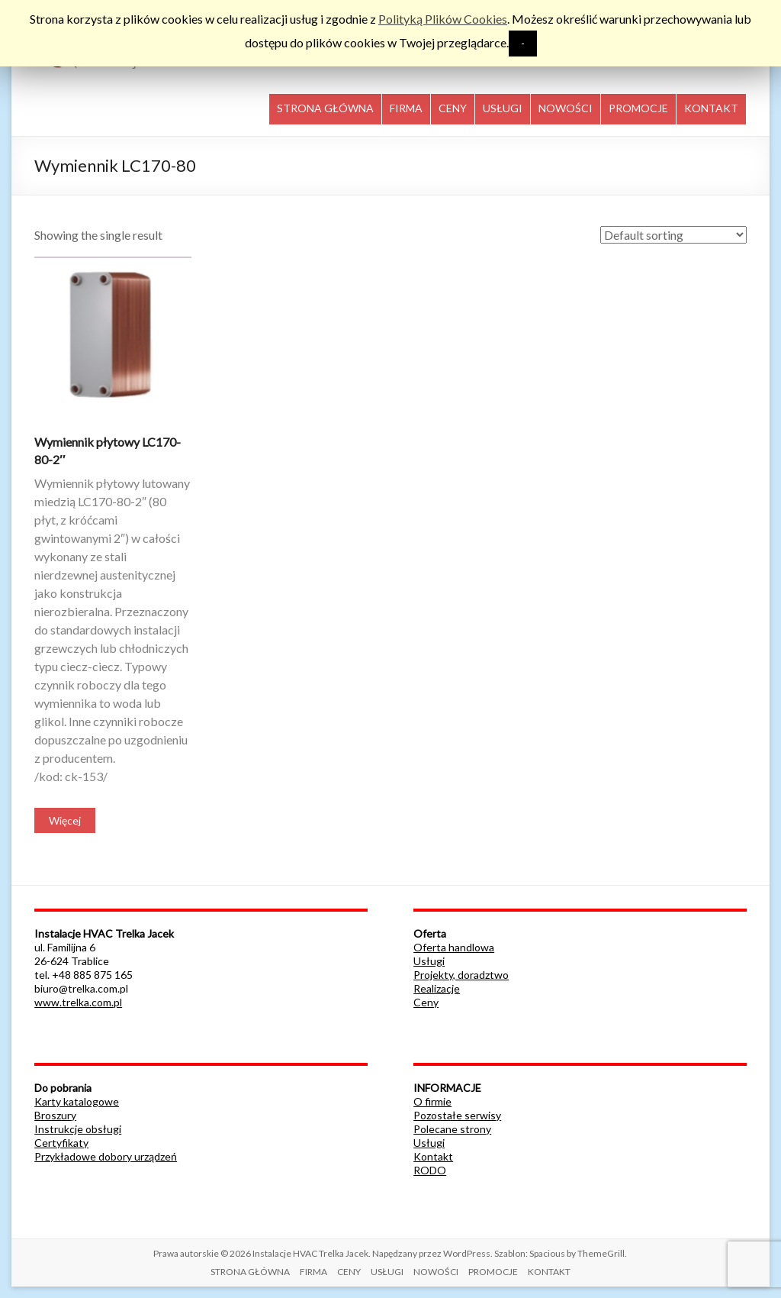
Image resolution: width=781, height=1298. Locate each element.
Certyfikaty (61, 1142)
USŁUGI (502, 108)
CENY (453, 108)
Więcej (65, 820)
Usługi (429, 960)
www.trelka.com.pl (78, 1002)
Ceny (426, 1002)
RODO (429, 1170)
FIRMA (406, 108)
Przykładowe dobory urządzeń (105, 1156)
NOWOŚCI (565, 108)
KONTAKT (711, 108)
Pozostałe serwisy (457, 1115)
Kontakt (433, 1156)
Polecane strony (452, 1128)
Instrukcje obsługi (77, 1128)
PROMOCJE (638, 108)
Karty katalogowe (76, 1101)
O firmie (432, 1101)
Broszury (55, 1115)
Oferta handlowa (453, 947)
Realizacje (436, 988)
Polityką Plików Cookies (442, 18)
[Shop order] (673, 235)
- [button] (523, 43)
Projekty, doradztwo (461, 974)
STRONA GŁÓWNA (325, 108)
